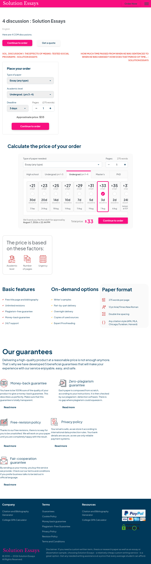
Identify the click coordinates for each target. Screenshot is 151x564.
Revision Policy (50, 536)
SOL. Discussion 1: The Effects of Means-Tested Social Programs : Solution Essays (35, 55)
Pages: (109, 158)
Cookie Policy (49, 516)
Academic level (15, 88)
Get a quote (48, 42)
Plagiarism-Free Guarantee (56, 526)
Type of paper (14, 74)
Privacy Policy (49, 531)
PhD (115, 173)
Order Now (130, 3)
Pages (35, 102)
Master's (98, 173)
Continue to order (17, 42)
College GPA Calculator (14, 519)
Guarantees (48, 511)
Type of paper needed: (35, 158)
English (6, 28)
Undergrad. (52, 173)
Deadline (11, 102)
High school (31, 173)
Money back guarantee (54, 521)
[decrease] (36, 108)
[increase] (50, 108)
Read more (10, 407)
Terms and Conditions (53, 541)
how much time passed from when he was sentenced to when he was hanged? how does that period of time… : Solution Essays (115, 57)
